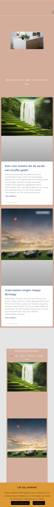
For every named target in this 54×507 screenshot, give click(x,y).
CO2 (19, 371)
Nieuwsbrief (30, 371)
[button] (53, 12)
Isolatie (23, 371)
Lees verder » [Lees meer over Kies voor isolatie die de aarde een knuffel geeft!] (11, 196)
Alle (15, 371)
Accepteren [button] (38, 503)
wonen (27, 373)
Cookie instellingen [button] (20, 503)
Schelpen (37, 371)
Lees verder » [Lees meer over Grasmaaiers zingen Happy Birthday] (11, 318)
